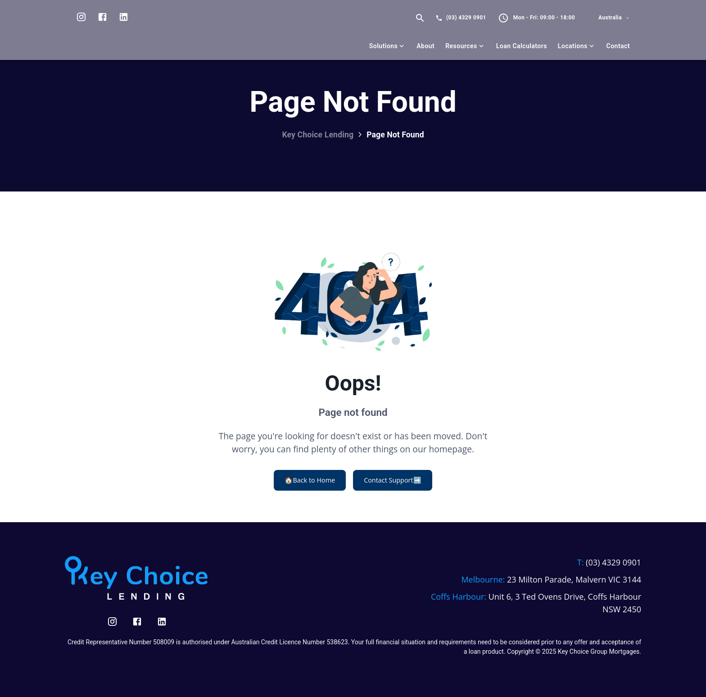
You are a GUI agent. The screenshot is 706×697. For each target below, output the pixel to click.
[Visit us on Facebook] (137, 621)
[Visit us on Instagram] (81, 18)
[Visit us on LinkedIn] (123, 18)
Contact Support (392, 480)
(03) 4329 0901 (466, 17)
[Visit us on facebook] (102, 18)
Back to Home (310, 480)
